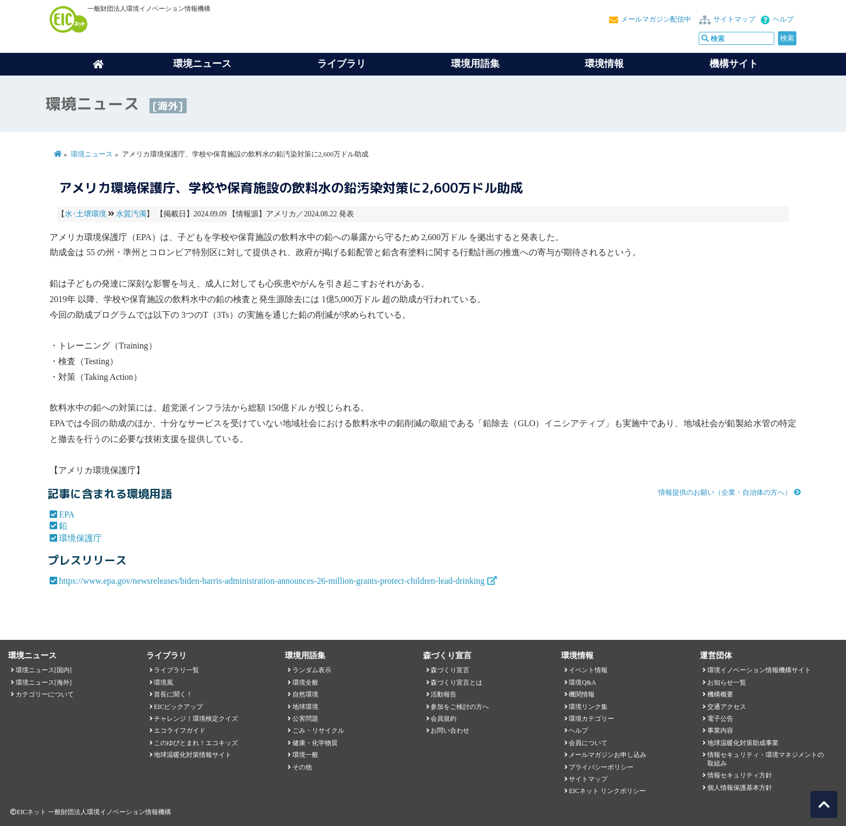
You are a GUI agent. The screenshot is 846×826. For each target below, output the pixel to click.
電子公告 (720, 718)
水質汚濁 (131, 214)
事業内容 (720, 730)
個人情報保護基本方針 (739, 787)
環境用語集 (475, 63)
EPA (66, 514)
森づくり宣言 (450, 670)
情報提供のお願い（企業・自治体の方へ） (725, 492)
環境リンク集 (588, 707)
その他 (302, 767)
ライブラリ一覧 (176, 670)
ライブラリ (341, 63)
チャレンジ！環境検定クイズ (196, 718)
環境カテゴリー (591, 718)
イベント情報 (588, 670)
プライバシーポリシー (601, 767)
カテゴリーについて (45, 694)
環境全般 (305, 682)
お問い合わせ (450, 730)
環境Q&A (582, 682)
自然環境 (305, 694)
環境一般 (305, 755)
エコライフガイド (180, 730)
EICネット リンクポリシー (607, 791)
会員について (588, 743)
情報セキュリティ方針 (739, 775)
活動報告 (443, 694)
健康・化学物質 (315, 743)
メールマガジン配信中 (656, 19)
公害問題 (305, 718)
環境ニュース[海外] (44, 682)
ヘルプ (783, 19)
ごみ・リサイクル (318, 730)
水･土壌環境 (85, 214)
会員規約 (443, 718)
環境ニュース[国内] (44, 670)
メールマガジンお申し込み (607, 755)
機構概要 (720, 694)
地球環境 (305, 707)
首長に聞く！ (173, 694)
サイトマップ (734, 19)
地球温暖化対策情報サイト (192, 755)
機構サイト (733, 63)
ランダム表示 (311, 670)
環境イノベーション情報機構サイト (759, 670)
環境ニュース (92, 154)
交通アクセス (726, 707)
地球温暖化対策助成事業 (743, 743)
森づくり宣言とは (456, 682)
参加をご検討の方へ (460, 707)
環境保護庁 (80, 538)
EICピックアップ (178, 707)
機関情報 (582, 694)
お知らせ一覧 (726, 682)
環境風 (163, 682)
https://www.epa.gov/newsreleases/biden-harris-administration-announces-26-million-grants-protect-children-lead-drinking (272, 580)
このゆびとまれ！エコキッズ (196, 743)
